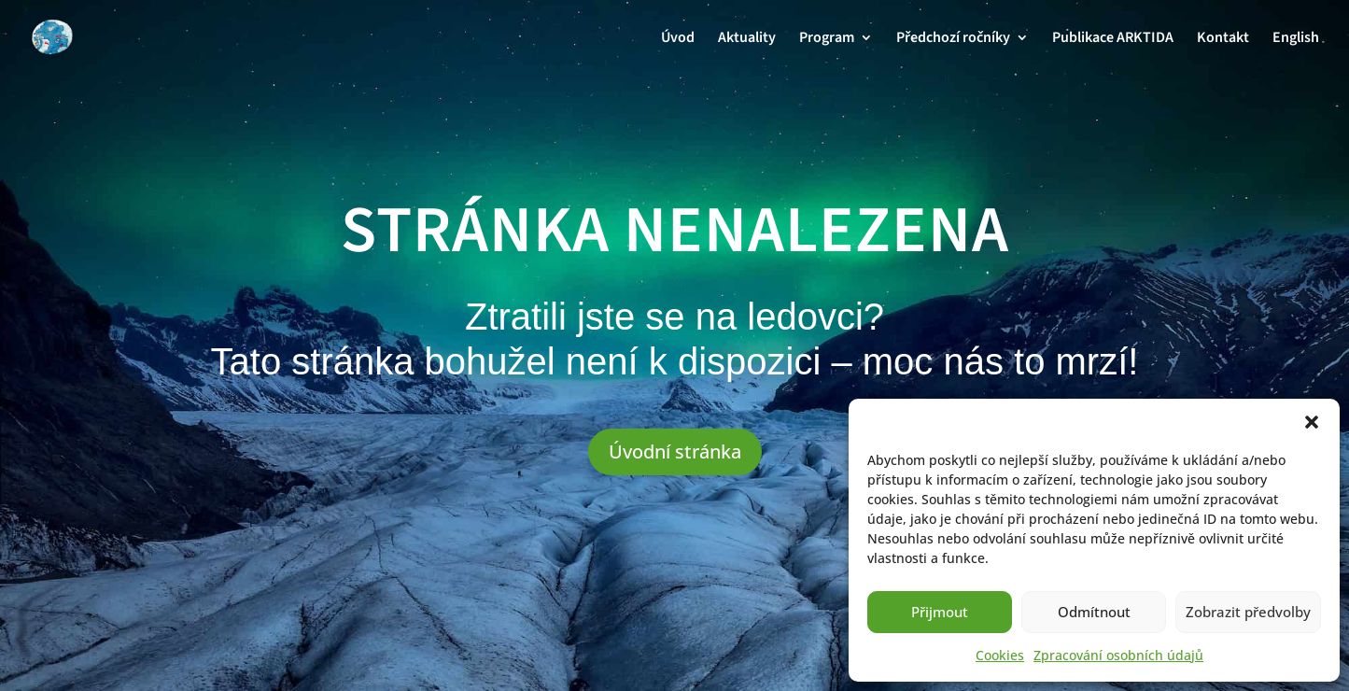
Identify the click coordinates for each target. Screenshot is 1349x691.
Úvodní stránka (675, 451)
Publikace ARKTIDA (1112, 39)
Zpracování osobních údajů (1118, 655)
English (1295, 39)
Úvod (678, 39)
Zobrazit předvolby (1248, 611)
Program (826, 39)
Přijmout (939, 611)
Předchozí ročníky (953, 39)
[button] (1311, 422)
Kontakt (1223, 39)
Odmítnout (1094, 611)
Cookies (1000, 655)
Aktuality (747, 39)
